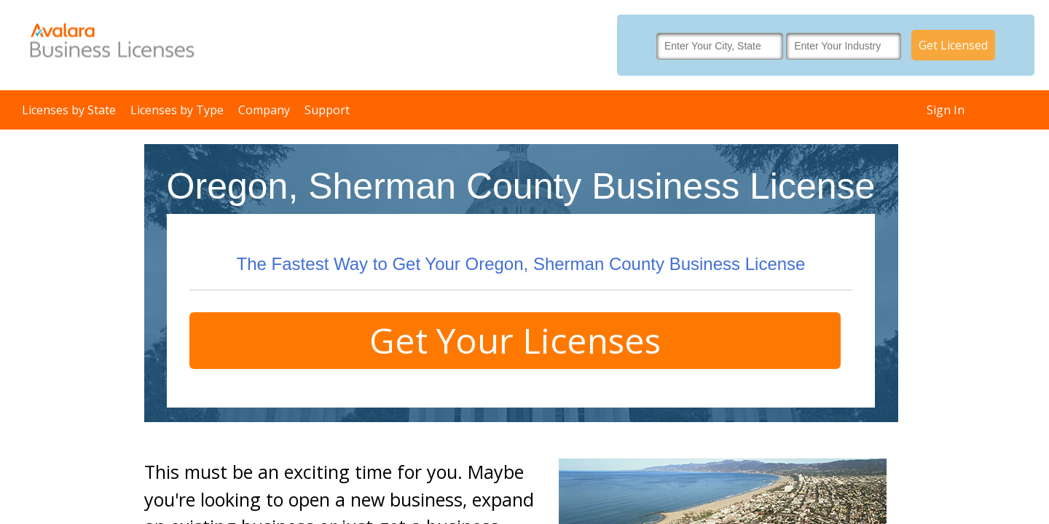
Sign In (945, 110)
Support (327, 110)
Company (264, 110)
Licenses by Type (177, 110)
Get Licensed (953, 45)
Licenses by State (69, 110)
